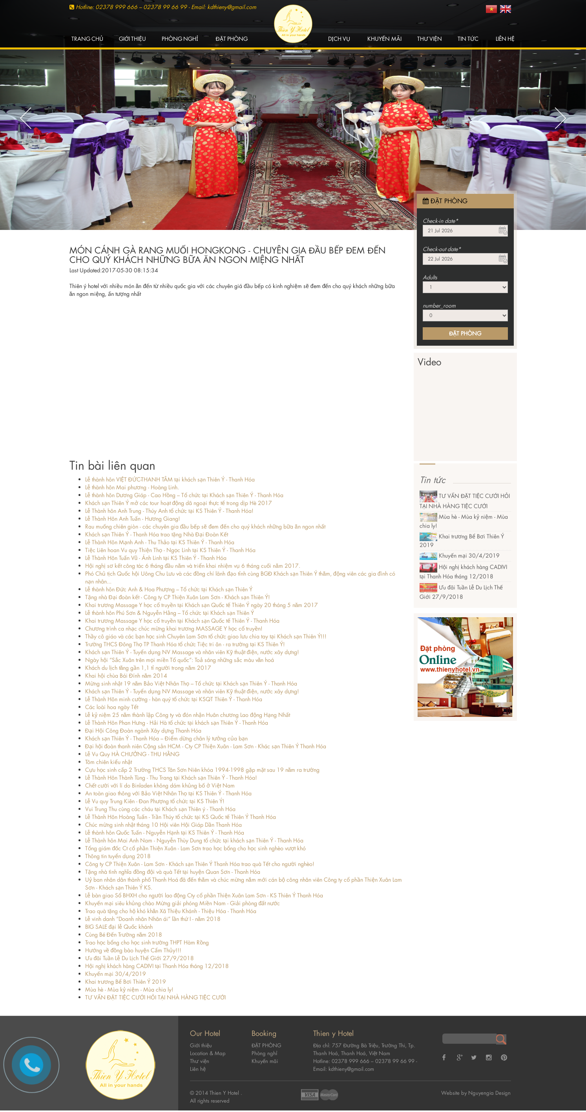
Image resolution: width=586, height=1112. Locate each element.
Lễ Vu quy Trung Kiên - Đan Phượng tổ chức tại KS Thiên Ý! (155, 801)
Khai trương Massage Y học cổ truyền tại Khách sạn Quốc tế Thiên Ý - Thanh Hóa (182, 620)
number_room (439, 305)
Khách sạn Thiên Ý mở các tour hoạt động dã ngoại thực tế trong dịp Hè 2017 (178, 503)
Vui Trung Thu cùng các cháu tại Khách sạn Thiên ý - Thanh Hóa (160, 809)
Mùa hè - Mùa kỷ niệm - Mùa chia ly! (129, 989)
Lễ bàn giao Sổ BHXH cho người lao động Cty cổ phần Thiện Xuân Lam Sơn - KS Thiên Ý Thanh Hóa (204, 895)
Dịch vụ (339, 38)
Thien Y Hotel (225, 1087)
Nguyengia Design (489, 1087)
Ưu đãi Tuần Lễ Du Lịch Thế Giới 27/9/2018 (139, 958)
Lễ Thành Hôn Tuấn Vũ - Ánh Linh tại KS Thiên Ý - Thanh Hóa (156, 557)
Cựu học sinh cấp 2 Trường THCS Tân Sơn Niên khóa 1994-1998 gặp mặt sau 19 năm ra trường (202, 769)
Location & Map (208, 1047)
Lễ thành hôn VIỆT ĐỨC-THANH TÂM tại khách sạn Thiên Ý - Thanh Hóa (170, 479)
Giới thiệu (132, 38)
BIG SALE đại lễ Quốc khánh (119, 926)
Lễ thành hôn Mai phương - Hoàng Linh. (132, 487)
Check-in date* (440, 220)
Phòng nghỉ (180, 38)
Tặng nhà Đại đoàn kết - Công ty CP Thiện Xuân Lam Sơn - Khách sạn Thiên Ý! (177, 597)
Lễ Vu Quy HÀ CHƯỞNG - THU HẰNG (132, 754)
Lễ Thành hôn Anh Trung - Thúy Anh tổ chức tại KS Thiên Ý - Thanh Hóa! (169, 510)
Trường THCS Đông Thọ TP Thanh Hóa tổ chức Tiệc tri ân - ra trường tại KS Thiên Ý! (185, 644)
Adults (430, 277)
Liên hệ (505, 38)
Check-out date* (442, 249)
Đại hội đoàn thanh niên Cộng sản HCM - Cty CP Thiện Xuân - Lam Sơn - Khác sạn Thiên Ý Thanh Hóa (206, 746)
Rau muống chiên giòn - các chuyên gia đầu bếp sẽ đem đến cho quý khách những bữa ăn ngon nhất (205, 526)
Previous (25, 118)
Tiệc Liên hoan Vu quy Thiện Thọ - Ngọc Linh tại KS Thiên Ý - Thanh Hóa (170, 550)
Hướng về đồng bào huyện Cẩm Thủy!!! (133, 950)
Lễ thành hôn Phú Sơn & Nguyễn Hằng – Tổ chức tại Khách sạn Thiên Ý (169, 612)
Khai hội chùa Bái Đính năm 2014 (126, 675)
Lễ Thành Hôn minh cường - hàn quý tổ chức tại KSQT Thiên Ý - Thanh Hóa (173, 699)
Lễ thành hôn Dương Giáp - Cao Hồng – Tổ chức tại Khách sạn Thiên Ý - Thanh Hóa (184, 495)
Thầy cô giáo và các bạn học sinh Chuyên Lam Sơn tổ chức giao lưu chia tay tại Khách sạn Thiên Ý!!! (206, 636)
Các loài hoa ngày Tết (111, 707)
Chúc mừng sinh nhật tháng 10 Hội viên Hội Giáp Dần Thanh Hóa (163, 824)
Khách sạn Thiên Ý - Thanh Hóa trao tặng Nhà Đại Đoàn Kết (156, 534)
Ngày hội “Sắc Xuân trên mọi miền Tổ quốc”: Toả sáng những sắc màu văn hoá (179, 660)
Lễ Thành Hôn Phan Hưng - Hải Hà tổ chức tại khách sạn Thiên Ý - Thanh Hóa (176, 722)
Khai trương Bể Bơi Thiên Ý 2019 (125, 981)
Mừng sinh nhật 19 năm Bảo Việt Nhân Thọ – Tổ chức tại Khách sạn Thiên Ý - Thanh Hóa (191, 683)
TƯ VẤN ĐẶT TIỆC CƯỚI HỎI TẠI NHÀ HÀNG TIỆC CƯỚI (155, 997)
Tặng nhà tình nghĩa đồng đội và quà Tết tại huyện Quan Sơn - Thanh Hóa (172, 871)
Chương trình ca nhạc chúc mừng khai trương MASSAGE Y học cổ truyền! (174, 628)
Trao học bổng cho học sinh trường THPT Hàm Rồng (147, 942)
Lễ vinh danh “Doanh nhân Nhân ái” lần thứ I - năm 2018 (153, 918)
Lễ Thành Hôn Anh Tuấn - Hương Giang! (132, 518)
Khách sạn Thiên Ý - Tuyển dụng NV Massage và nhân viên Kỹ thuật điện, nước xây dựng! (192, 652)
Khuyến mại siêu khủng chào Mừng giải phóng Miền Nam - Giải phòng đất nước (182, 903)
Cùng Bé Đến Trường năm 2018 (123, 934)
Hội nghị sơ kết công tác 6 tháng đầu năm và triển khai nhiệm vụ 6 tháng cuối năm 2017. (192, 565)
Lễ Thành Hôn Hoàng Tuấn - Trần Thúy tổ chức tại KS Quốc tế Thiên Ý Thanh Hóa (180, 816)
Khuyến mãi (384, 38)
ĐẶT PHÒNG (231, 38)
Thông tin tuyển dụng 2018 (118, 856)
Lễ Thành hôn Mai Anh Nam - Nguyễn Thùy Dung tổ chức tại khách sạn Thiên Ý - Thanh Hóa (194, 840)
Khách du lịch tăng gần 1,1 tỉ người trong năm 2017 (148, 667)
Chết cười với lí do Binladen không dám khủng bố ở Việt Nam (160, 785)
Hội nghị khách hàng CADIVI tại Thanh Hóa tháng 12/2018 (157, 966)
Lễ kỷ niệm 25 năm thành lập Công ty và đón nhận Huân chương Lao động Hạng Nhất (187, 714)
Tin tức (468, 38)
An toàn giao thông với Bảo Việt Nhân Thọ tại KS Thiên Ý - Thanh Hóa (168, 793)
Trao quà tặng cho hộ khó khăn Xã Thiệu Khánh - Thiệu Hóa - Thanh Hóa (171, 911)
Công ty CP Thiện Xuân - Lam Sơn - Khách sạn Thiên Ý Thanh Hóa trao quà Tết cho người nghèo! (199, 864)
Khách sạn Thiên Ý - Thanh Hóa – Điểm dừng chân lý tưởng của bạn (166, 738)
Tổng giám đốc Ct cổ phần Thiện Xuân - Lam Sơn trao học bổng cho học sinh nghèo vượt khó (195, 848)
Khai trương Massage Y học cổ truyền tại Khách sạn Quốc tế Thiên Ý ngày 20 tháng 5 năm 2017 (201, 605)
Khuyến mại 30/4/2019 (115, 973)
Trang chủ (87, 38)
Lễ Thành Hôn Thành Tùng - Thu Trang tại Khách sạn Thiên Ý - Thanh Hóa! (171, 777)
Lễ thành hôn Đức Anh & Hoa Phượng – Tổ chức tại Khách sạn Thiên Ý (168, 589)
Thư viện (429, 38)
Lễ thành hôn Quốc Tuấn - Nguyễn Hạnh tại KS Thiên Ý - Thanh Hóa (164, 832)
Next (560, 118)
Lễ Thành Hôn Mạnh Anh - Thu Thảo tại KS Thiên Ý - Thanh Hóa (159, 542)
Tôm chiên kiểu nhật (108, 762)
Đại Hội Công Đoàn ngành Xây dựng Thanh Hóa (143, 730)
